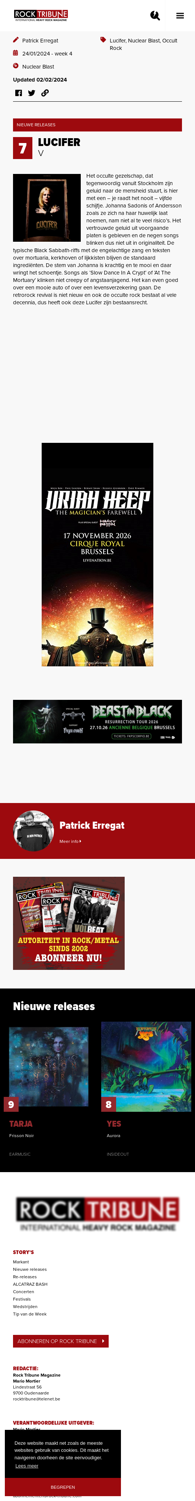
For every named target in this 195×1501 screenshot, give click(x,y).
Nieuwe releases (30, 1269)
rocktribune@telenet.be (36, 1399)
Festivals (22, 1299)
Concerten (23, 1291)
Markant (21, 1261)
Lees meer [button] (27, 1466)
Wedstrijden (25, 1306)
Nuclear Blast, (145, 40)
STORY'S (23, 1252)
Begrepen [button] (63, 1487)
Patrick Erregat (40, 40)
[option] (49, 1089)
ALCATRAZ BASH (30, 1284)
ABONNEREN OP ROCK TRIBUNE (60, 1341)
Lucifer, (119, 40)
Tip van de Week (30, 1314)
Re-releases (25, 1276)
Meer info (70, 841)
